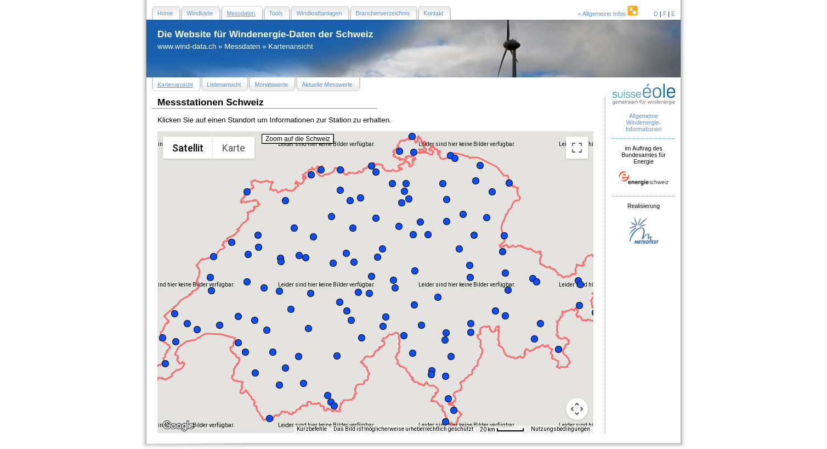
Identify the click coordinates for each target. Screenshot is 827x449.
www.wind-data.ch (186, 46)
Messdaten (242, 46)
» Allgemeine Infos (608, 13)
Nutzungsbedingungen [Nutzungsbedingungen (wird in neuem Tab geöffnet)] (560, 429)
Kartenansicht (290, 46)
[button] (162, 337)
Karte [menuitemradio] (233, 148)
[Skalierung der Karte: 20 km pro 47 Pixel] (502, 429)
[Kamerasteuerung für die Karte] (577, 409)
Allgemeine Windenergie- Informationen (643, 122)
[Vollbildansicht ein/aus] (577, 148)
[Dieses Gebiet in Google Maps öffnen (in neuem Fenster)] (178, 426)
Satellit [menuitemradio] (187, 148)
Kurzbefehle (312, 429)
